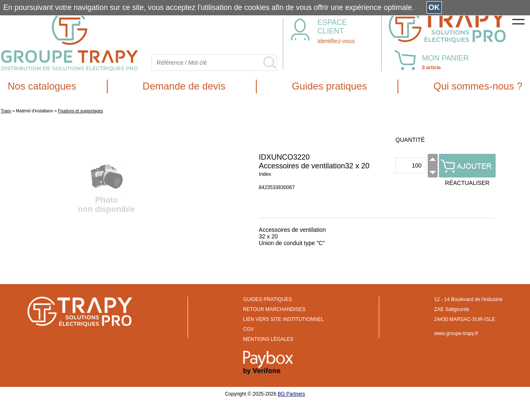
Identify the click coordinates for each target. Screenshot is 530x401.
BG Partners (291, 394)
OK (434, 7)
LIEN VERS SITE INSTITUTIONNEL (283, 319)
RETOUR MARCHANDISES (274, 309)
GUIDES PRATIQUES (267, 299)
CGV (248, 329)
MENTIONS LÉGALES (268, 339)
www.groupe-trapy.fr (456, 333)
